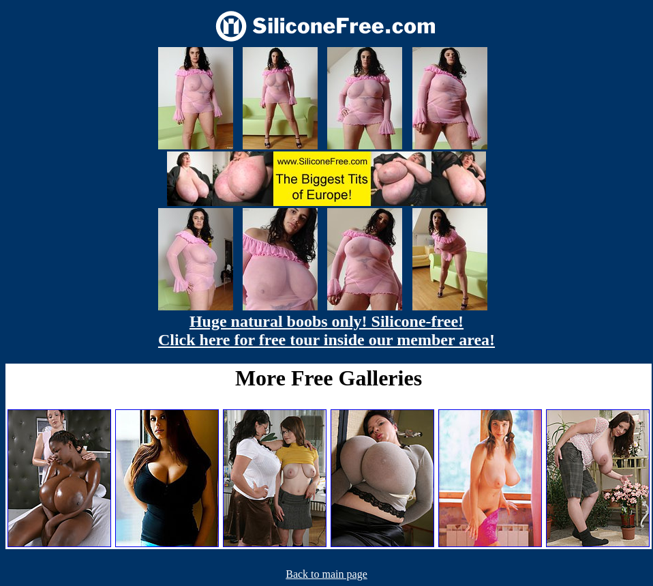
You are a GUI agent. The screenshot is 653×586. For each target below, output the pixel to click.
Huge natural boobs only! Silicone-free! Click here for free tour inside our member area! (326, 330)
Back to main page (326, 574)
